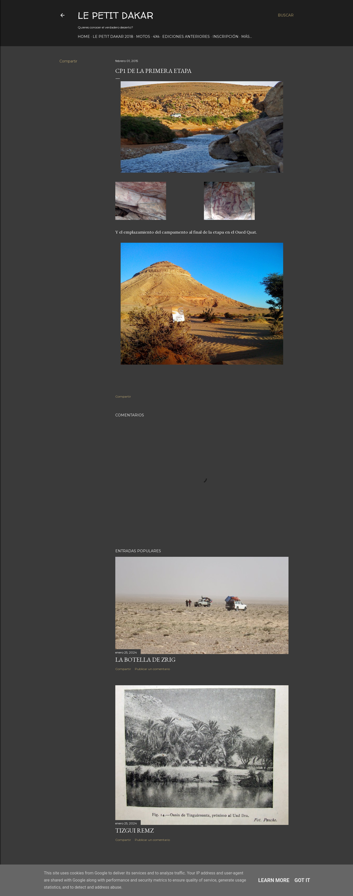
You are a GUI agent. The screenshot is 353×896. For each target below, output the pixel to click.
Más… (246, 36)
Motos (143, 36)
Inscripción (225, 36)
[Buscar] (286, 15)
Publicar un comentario (152, 669)
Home (84, 36)
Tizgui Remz (134, 830)
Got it (302, 880)
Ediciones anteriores (186, 36)
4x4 (156, 36)
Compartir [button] (68, 61)
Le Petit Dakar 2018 (113, 36)
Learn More (274, 880)
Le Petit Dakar (115, 15)
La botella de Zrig (145, 659)
